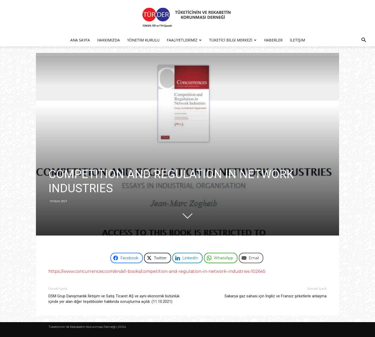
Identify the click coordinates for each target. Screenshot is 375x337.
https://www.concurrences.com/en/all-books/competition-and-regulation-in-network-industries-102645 (156, 271)
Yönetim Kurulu (143, 40)
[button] (363, 40)
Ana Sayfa (80, 40)
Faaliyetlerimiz (184, 40)
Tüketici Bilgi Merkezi (233, 40)
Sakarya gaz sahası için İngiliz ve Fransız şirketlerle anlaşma (275, 296)
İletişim (297, 40)
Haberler (273, 40)
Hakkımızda (108, 40)
